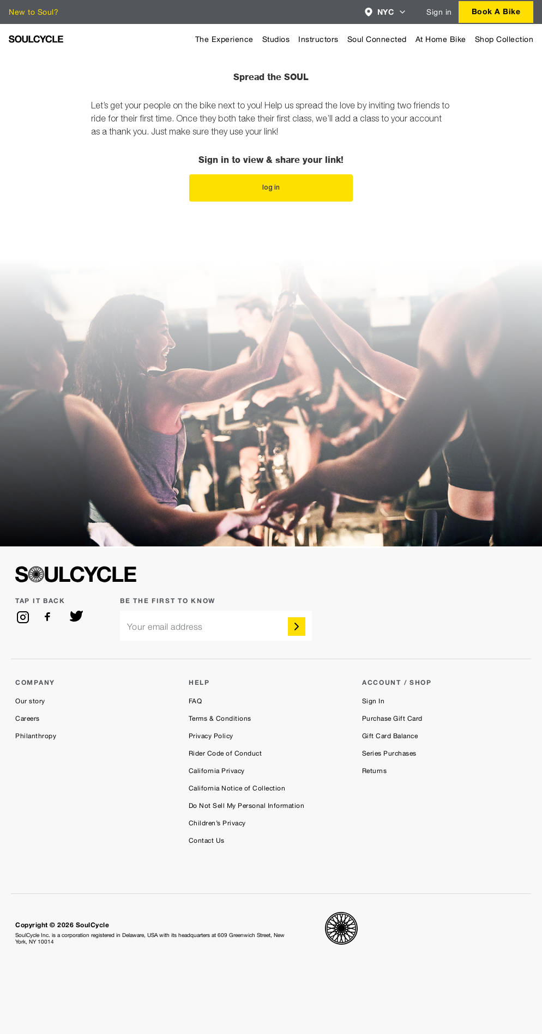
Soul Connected (377, 39)
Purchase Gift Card (392, 718)
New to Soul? (33, 12)
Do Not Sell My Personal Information (247, 806)
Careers (27, 718)
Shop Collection (504, 39)
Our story (30, 701)
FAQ (195, 701)
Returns (374, 771)
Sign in (439, 12)
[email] (216, 626)
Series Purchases (389, 753)
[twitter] (76, 617)
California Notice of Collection (237, 788)
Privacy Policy (211, 736)
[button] (386, 12)
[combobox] (386, 12)
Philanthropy (35, 736)
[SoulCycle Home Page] (36, 38)
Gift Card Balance (390, 736)
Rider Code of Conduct (225, 753)
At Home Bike (440, 39)
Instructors (318, 39)
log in (271, 188)
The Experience (224, 39)
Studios (276, 39)
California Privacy (217, 771)
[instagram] (22, 617)
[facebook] (50, 617)
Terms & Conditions (220, 718)
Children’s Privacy (217, 823)
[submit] (296, 626)
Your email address (165, 627)
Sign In (373, 701)
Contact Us (207, 840)
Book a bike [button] (496, 11)
